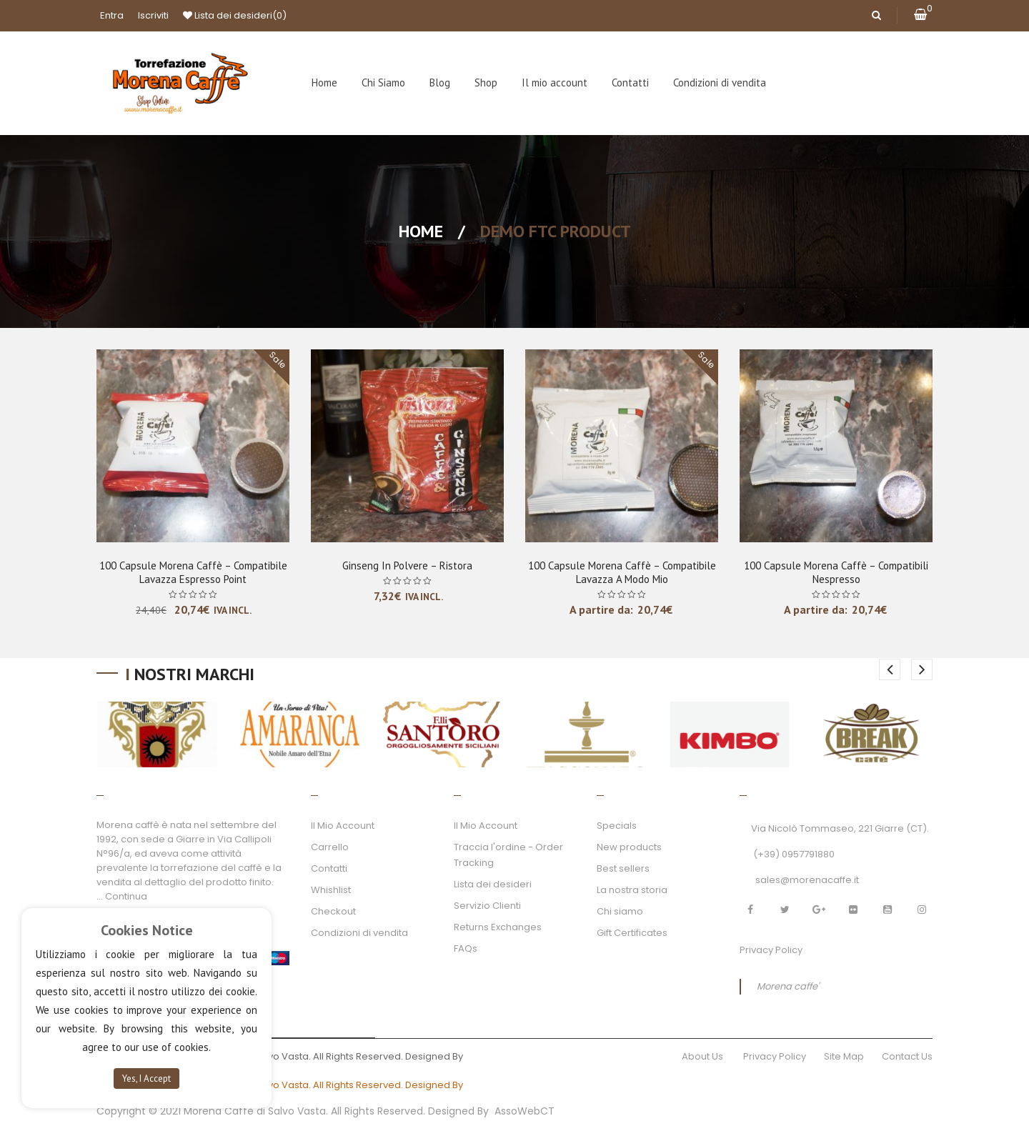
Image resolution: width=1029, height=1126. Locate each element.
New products (629, 847)
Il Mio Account (342, 825)
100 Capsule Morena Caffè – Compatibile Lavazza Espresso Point (193, 572)
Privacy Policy (771, 950)
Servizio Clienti (487, 905)
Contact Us (907, 1056)
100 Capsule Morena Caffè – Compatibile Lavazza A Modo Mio (622, 572)
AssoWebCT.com (505, 1056)
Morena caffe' (788, 986)
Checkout (333, 911)
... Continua (121, 896)
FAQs (465, 948)
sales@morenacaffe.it (807, 880)
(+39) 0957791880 (794, 854)
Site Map (844, 1056)
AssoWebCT (524, 1111)
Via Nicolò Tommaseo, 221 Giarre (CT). (840, 828)
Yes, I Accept (146, 1078)
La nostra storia (632, 890)
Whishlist (331, 890)
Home (421, 231)
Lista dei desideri (235, 15)
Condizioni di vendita (359, 933)
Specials (617, 825)
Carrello (330, 847)
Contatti (329, 868)
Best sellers (623, 868)
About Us (703, 1056)
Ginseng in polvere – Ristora (407, 565)
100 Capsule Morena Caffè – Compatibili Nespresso (836, 572)
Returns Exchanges (498, 927)
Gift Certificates (632, 933)
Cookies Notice (147, 930)
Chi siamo (620, 911)
